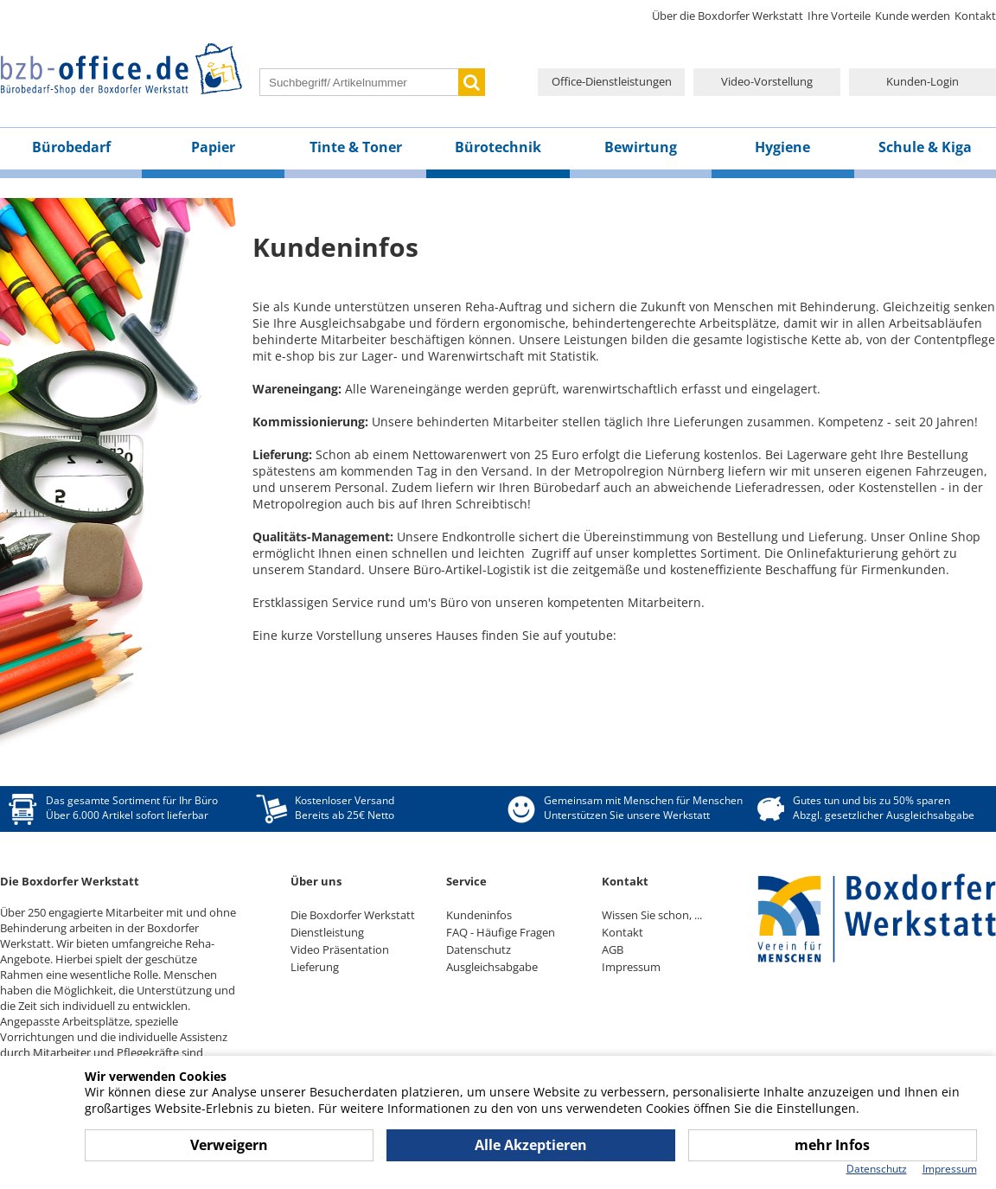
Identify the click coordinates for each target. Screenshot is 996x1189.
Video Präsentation (339, 949)
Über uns (316, 881)
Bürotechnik (498, 147)
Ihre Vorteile (839, 15)
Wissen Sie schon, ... (652, 915)
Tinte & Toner (356, 147)
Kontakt (975, 15)
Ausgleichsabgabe (492, 967)
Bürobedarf (71, 147)
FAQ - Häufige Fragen (500, 932)
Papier (213, 147)
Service (466, 881)
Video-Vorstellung (767, 81)
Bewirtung (640, 147)
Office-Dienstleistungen (612, 81)
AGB (612, 949)
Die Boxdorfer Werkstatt (352, 915)
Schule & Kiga (925, 147)
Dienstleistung (327, 932)
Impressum (631, 967)
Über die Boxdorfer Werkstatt (727, 15)
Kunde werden (912, 15)
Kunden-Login (922, 81)
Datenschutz (478, 949)
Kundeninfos (479, 915)
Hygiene (782, 147)
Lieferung (314, 967)
